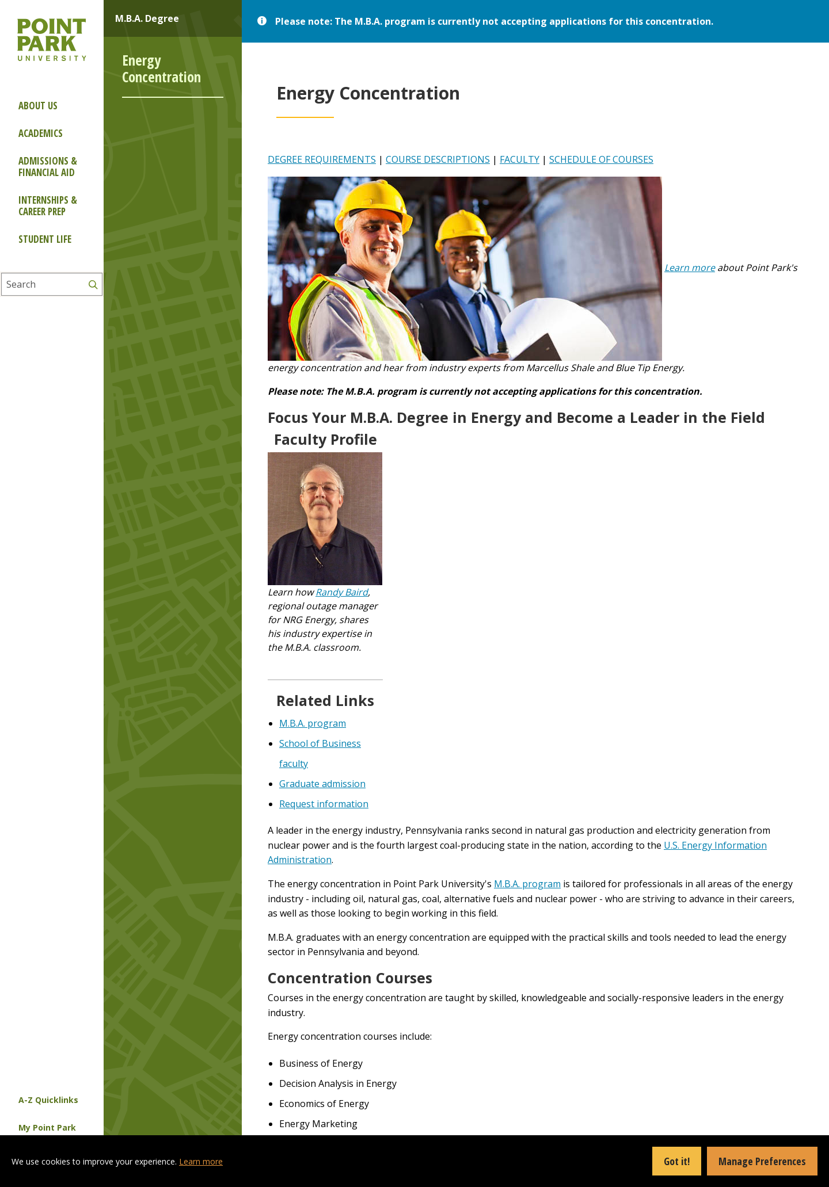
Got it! (677, 1161)
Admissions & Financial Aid (47, 166)
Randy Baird (341, 592)
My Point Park (47, 1127)
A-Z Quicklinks (48, 1099)
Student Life (44, 239)
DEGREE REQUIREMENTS (322, 159)
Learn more (689, 267)
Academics (40, 133)
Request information (323, 803)
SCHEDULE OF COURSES (601, 159)
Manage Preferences (762, 1161)
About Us (38, 105)
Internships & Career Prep (47, 205)
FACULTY (519, 159)
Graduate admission (322, 783)
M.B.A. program (312, 723)
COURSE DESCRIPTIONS (438, 159)
